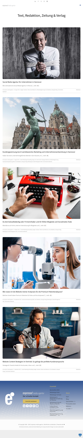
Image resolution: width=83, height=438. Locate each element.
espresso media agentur (8, 89)
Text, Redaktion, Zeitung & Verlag (51, 89)
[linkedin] (24, 406)
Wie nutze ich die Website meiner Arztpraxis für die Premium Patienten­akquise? (33, 291)
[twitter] (30, 406)
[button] (80, 435)
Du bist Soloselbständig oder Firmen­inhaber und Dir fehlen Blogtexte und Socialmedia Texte (37, 222)
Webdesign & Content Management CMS (35, 161)
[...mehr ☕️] (35, 86)
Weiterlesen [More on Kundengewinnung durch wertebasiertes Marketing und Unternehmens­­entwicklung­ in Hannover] (78, 159)
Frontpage (43, 159)
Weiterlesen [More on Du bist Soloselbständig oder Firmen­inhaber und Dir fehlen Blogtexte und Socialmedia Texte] (78, 229)
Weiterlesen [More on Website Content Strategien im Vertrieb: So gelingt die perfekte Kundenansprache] (78, 369)
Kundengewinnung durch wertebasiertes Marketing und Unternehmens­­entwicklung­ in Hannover (39, 152)
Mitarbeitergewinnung (41, 89)
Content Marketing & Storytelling (26, 159)
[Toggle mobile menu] (80, 5)
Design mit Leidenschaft (36, 159)
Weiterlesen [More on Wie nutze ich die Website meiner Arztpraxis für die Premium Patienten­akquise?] (78, 299)
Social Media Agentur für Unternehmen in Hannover (22, 82)
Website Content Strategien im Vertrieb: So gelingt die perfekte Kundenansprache (33, 361)
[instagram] (34, 406)
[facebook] (27, 406)
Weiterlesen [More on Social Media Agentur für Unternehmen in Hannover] (78, 89)
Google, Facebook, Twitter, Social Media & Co (28, 89)
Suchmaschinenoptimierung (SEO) (9, 161)
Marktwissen (47, 159)
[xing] (37, 406)
